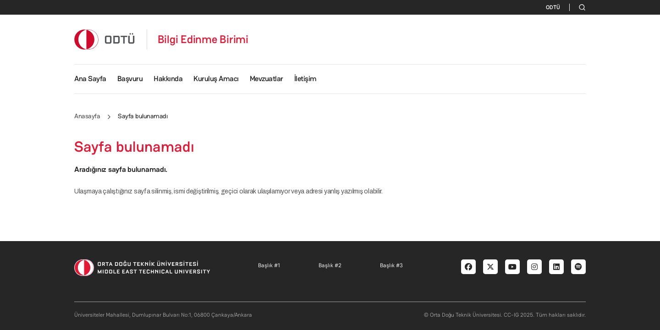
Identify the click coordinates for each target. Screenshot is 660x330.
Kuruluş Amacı (216, 78)
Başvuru (130, 78)
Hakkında (168, 78)
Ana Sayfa (90, 78)
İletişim (305, 78)
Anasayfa (87, 116)
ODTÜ (553, 7)
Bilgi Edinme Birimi (203, 39)
